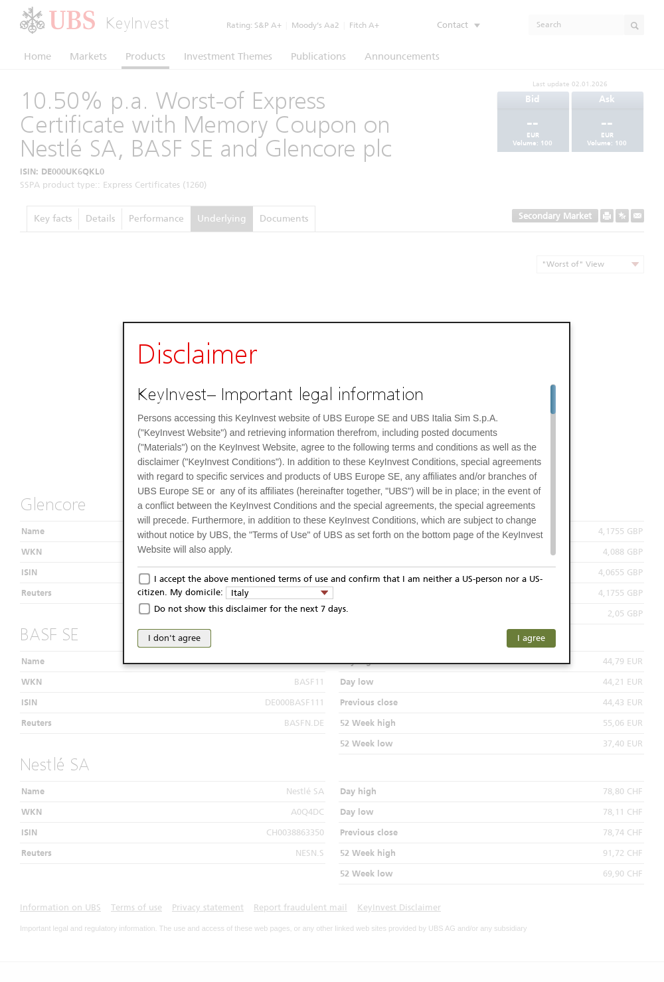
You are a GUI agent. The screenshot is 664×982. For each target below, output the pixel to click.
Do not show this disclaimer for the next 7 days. (251, 609)
